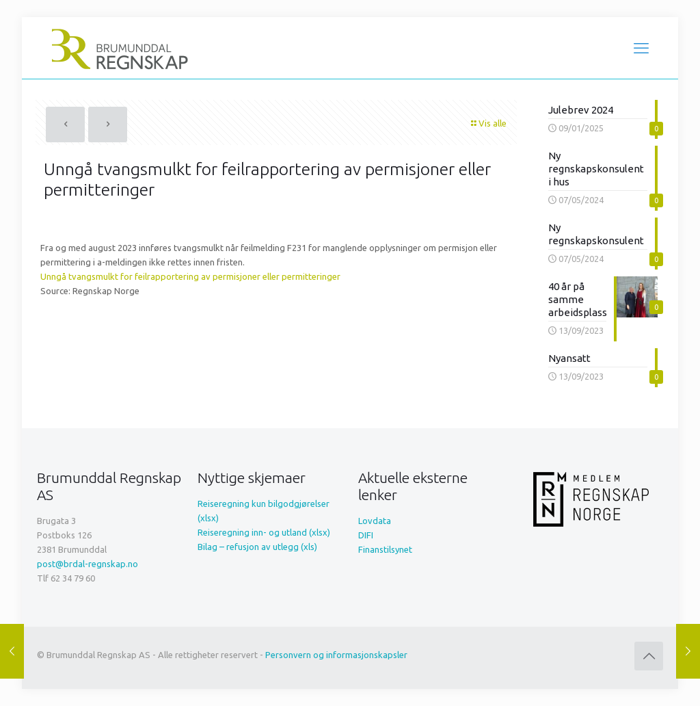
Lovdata (374, 520)
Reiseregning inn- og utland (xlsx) (264, 532)
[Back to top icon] (648, 656)
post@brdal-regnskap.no (87, 563)
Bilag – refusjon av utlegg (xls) (257, 546)
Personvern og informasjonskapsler (336, 654)
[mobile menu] (641, 48)
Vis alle (488, 123)
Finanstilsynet (385, 549)
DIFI (365, 535)
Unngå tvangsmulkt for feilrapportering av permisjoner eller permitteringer (190, 276)
